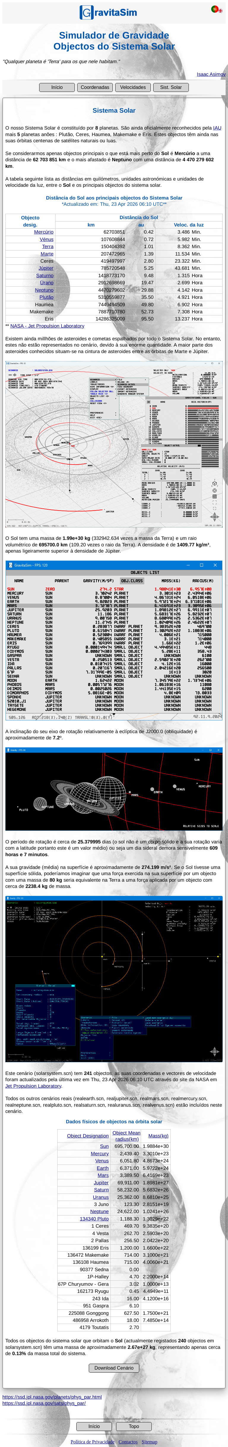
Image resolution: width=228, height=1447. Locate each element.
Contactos (128, 1441)
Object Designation (88, 1135)
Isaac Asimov (211, 74)
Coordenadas (95, 87)
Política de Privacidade (93, 1441)
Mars (103, 1175)
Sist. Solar (171, 87)
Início (57, 87)
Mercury (100, 1153)
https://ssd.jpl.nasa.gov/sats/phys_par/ (44, 1403)
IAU (217, 127)
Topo (134, 1426)
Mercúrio (43, 231)
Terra (47, 246)
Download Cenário (114, 1368)
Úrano (46, 282)
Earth (103, 1168)
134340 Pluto (94, 1218)
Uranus (101, 1197)
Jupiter (101, 1182)
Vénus (46, 239)
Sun (104, 1146)
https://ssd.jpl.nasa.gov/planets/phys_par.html (52, 1397)
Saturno (44, 275)
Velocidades (133, 87)
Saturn (101, 1189)
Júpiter (46, 268)
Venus (102, 1160)
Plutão (46, 297)
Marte (47, 253)
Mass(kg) (158, 1135)
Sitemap (149, 1441)
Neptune (99, 1211)
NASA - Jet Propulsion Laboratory (47, 325)
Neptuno (44, 290)
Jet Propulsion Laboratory (33, 1086)
